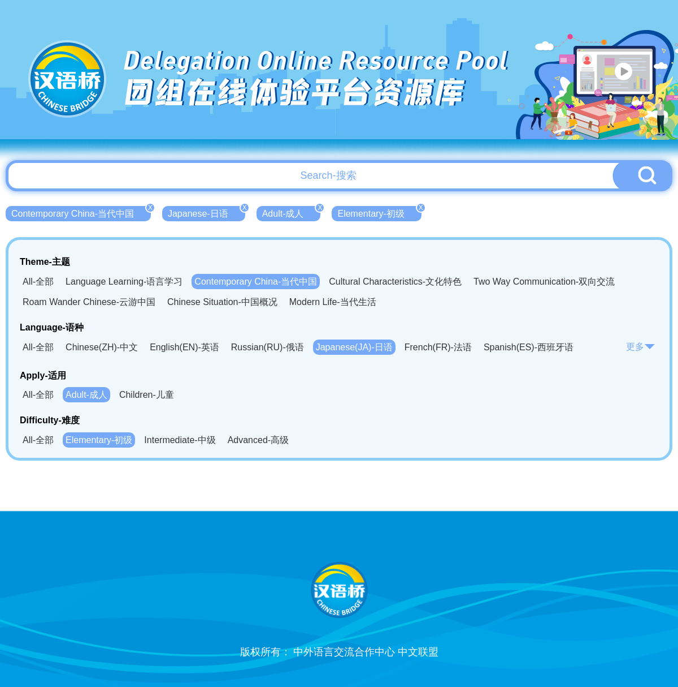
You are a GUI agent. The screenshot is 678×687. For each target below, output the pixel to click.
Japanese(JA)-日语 (354, 347)
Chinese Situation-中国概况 (222, 302)
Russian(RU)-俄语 (267, 347)
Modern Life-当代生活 (332, 302)
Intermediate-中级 (179, 440)
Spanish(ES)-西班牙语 (528, 347)
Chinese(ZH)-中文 (102, 347)
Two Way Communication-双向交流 (544, 281)
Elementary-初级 (379, 212)
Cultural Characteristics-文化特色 (395, 281)
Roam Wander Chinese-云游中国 (89, 302)
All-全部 (38, 281)
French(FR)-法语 (438, 347)
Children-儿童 (146, 395)
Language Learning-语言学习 (124, 281)
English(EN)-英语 (184, 347)
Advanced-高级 (258, 440)
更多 (640, 346)
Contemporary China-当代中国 (81, 212)
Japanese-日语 (206, 212)
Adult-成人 (291, 212)
